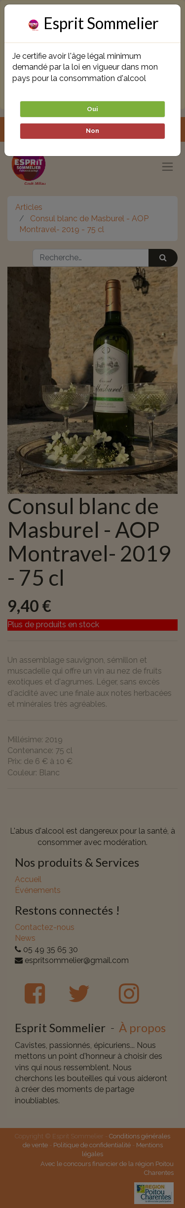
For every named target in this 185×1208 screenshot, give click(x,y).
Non (92, 130)
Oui (92, 109)
